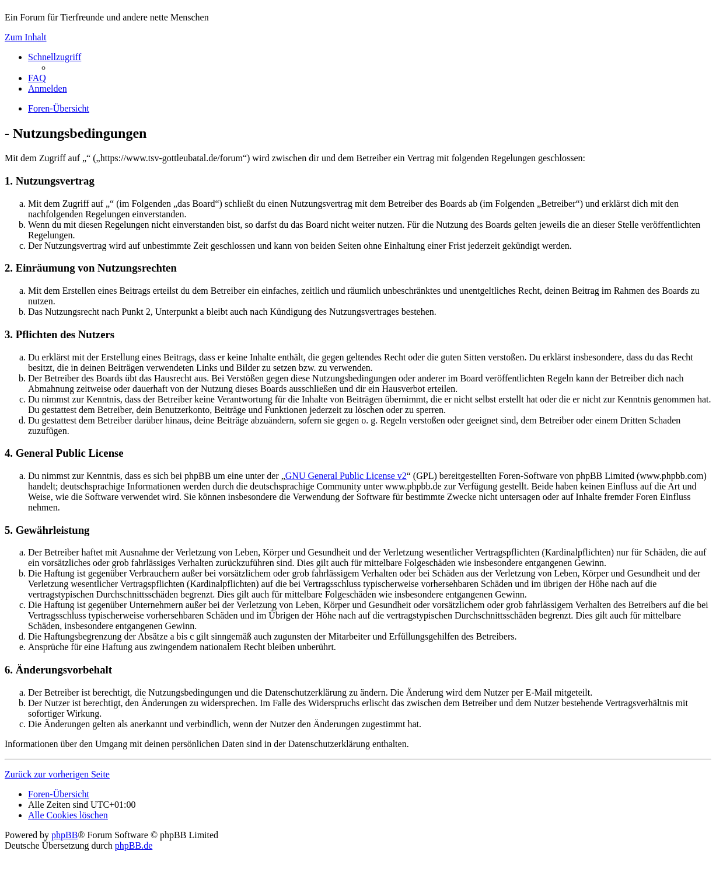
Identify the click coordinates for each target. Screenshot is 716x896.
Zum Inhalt (26, 37)
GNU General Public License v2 (346, 476)
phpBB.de (133, 845)
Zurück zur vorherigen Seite (57, 774)
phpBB (64, 835)
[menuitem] (37, 78)
